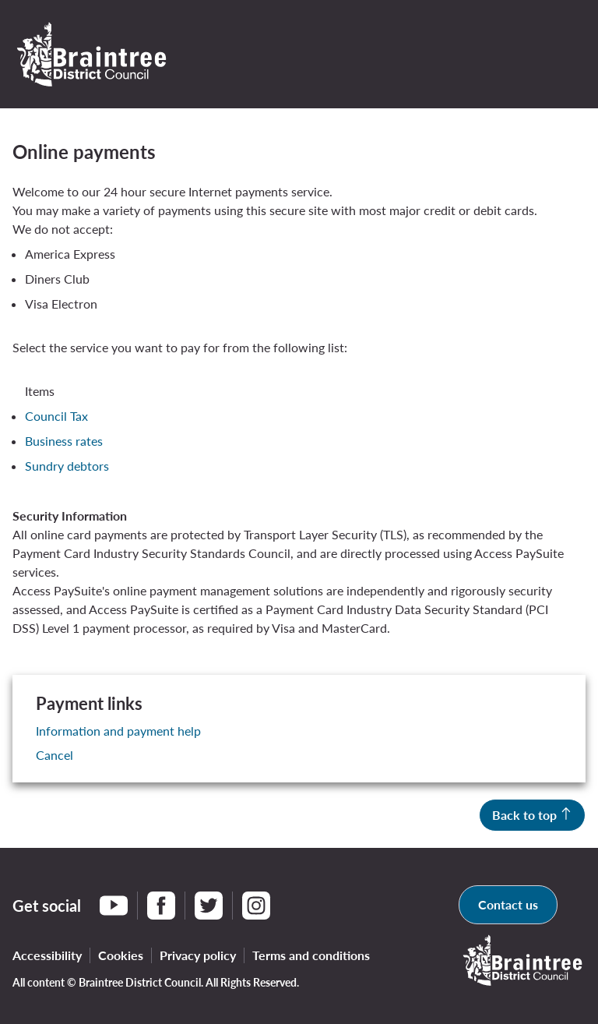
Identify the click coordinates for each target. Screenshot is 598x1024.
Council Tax (56, 415)
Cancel (54, 754)
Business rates (64, 440)
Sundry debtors (67, 465)
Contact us (508, 904)
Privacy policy (198, 955)
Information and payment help (118, 730)
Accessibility (47, 955)
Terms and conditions (311, 955)
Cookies (120, 955)
